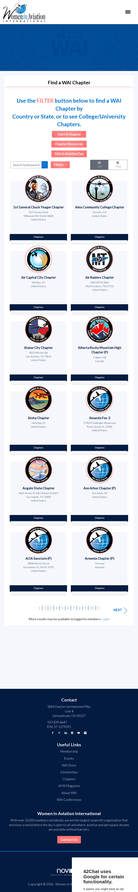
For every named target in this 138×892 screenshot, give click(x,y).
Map (118, 164)
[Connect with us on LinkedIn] (66, 733)
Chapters (69, 779)
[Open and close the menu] (90, 12)
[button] (45, 164)
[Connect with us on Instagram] (72, 733)
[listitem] (38, 208)
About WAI (69, 793)
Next (120, 610)
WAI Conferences (69, 800)
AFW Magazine (69, 786)
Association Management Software (69, 872)
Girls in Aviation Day (69, 154)
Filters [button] (60, 165)
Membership (69, 751)
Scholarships (69, 772)
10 (92, 608)
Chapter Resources (69, 144)
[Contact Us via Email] (85, 733)
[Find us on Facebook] (53, 733)
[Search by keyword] (26, 164)
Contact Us (69, 840)
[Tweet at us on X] (59, 733)
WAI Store (69, 765)
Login (105, 619)
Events (69, 758)
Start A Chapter (69, 134)
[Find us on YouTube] (79, 733)
